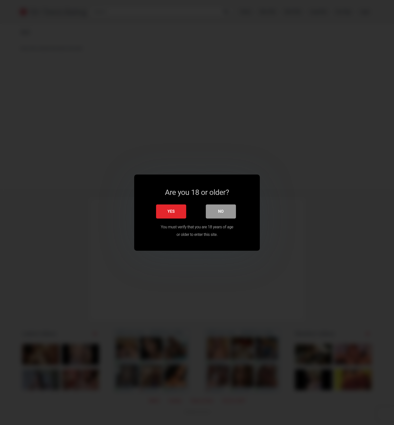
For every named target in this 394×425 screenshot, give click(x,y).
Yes (171, 211)
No (221, 211)
